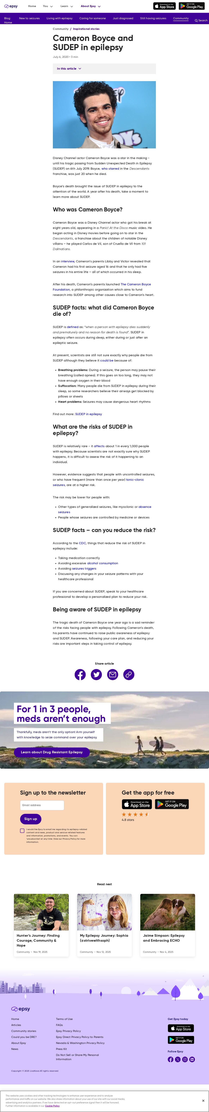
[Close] (203, 1101)
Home (32, 6)
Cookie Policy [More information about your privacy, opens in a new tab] (52, 1106)
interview (67, 261)
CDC (82, 543)
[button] (48, 6)
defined (72, 327)
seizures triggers (84, 568)
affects (98, 446)
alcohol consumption (102, 563)
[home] (11, 6)
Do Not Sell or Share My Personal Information (77, 1057)
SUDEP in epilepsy (88, 414)
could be (106, 360)
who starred (110, 168)
